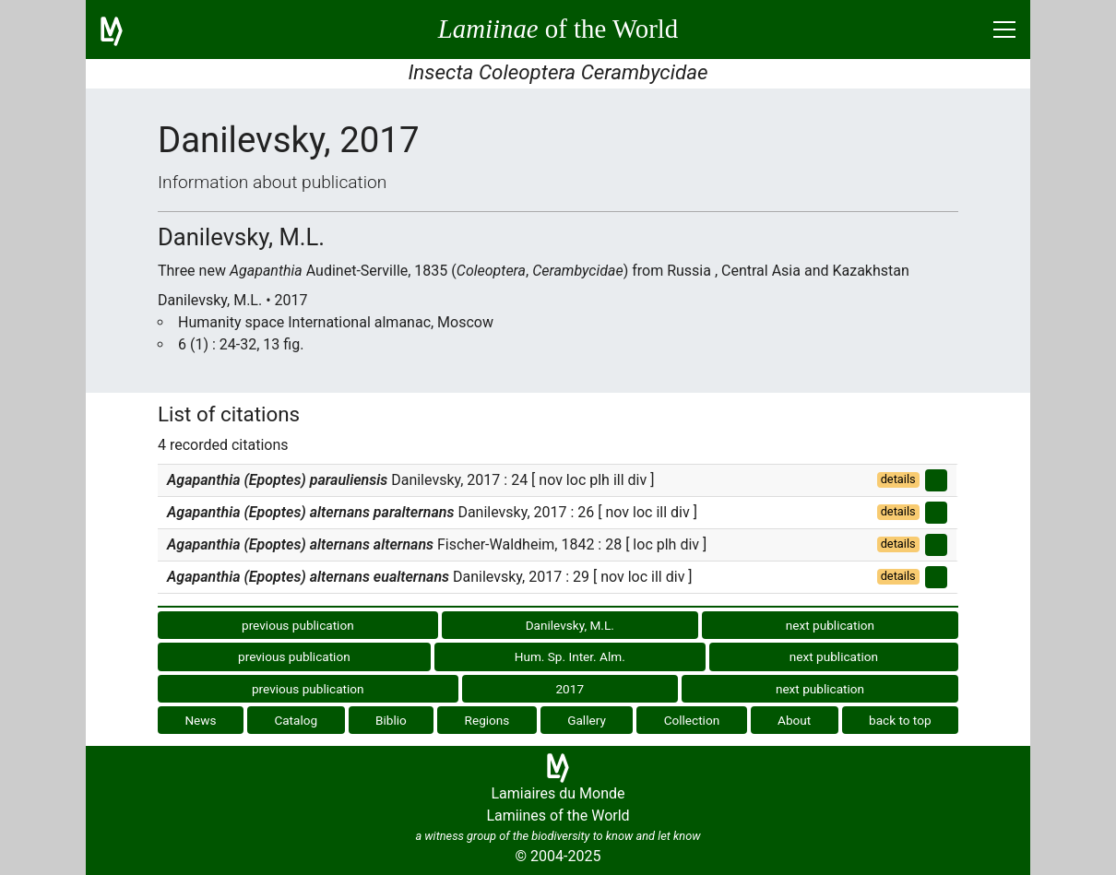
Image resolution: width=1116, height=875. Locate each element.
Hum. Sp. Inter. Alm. (570, 656)
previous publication (298, 625)
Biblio (391, 720)
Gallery (586, 720)
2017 (569, 688)
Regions (487, 720)
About (794, 720)
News (200, 720)
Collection (692, 720)
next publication (830, 625)
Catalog (295, 720)
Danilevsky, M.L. (570, 625)
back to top (900, 720)
